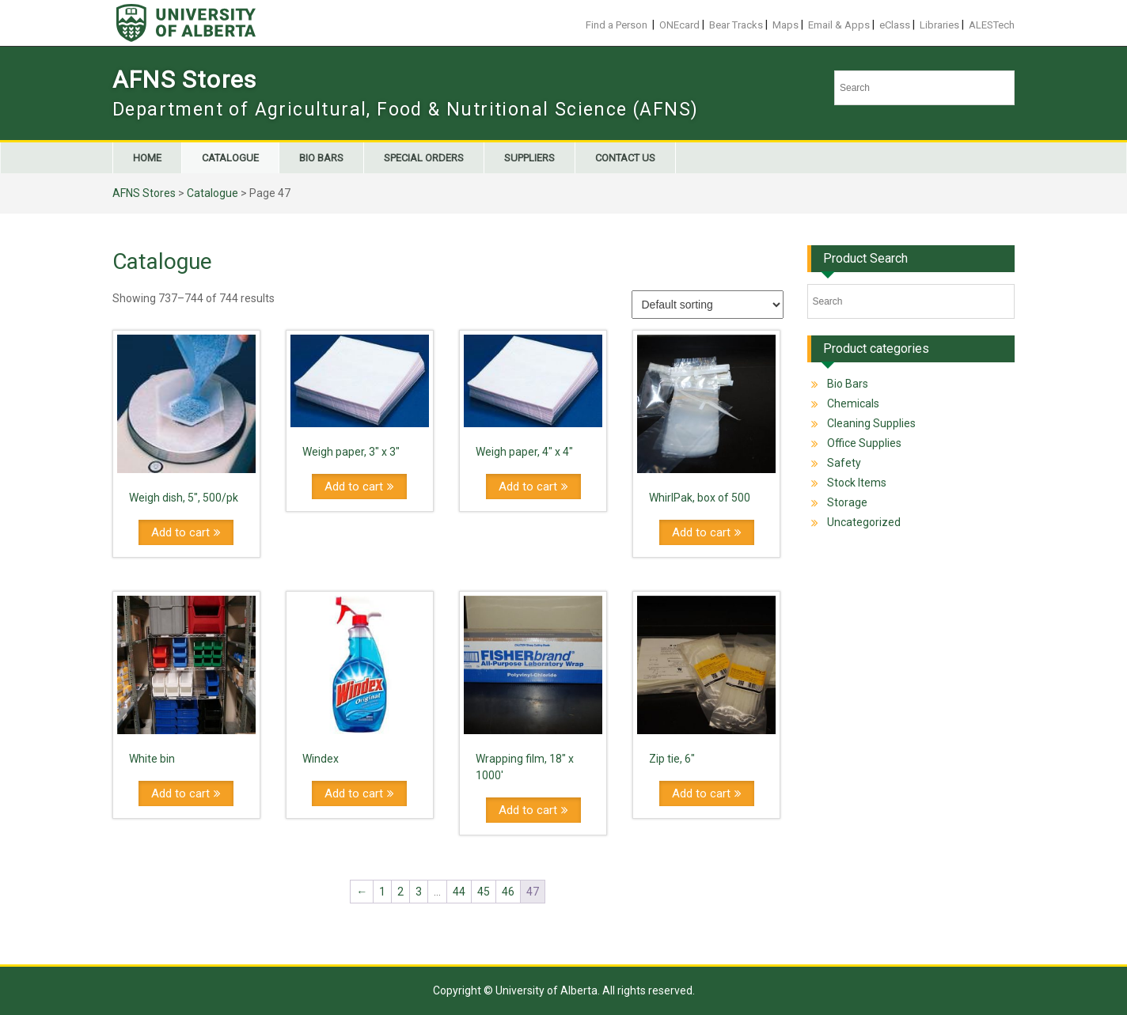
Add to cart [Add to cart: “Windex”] (353, 793)
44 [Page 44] (459, 891)
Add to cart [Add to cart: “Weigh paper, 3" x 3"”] (353, 486)
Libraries (939, 25)
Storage (847, 502)
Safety (844, 462)
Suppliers (529, 158)
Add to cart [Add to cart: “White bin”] (180, 793)
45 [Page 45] (483, 891)
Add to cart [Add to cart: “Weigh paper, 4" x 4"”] (528, 486)
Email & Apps (839, 25)
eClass (894, 25)
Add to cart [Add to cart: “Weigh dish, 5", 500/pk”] (180, 532)
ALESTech (992, 25)
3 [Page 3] (419, 891)
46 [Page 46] (508, 891)
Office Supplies (864, 443)
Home (147, 158)
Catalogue (230, 158)
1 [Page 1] (382, 891)
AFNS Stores (184, 79)
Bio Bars (321, 158)
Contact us (625, 158)
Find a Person (616, 25)
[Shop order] (708, 304)
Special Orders (424, 158)
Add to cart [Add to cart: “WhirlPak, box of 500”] (701, 532)
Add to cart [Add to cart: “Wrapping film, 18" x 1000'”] (528, 810)
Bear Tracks (736, 25)
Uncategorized (864, 522)
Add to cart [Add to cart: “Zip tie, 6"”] (701, 793)
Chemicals (853, 403)
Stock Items (856, 482)
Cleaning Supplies (871, 423)
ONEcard (679, 25)
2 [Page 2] (400, 891)
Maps (785, 25)
